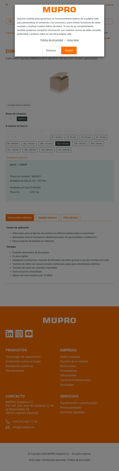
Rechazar (51, 50)
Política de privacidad (51, 40)
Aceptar (69, 50)
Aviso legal (73, 40)
